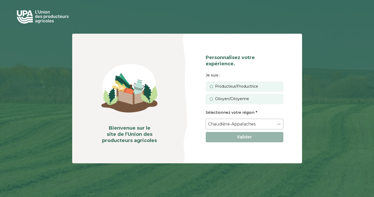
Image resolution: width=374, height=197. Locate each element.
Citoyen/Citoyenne (232, 98)
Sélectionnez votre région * (231, 112)
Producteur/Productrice (236, 86)
